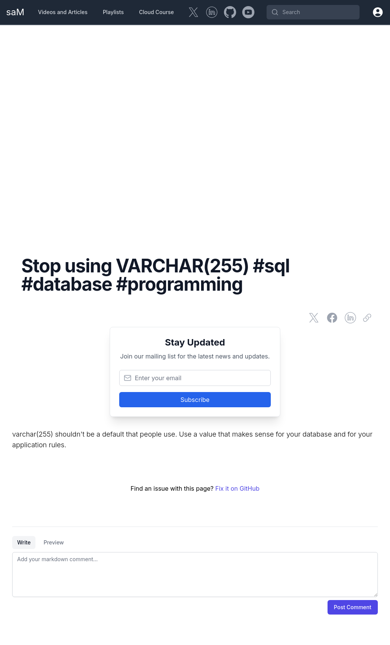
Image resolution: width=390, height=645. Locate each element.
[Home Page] (15, 12)
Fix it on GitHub (237, 488)
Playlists (113, 12)
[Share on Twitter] (314, 318)
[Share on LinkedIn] (350, 318)
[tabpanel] (195, 574)
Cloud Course (156, 12)
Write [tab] (23, 542)
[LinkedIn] (212, 12)
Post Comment (352, 607)
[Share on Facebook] (332, 318)
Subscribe (195, 399)
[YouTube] (248, 12)
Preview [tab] (53, 542)
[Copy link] (369, 318)
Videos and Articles (63, 12)
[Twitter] (193, 12)
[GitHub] (230, 12)
